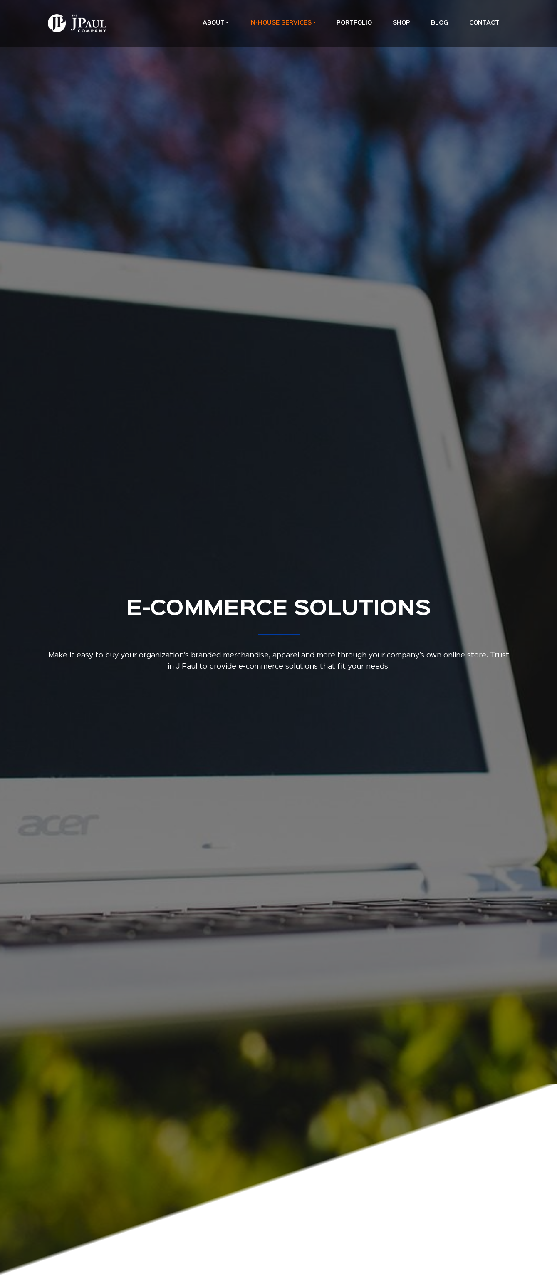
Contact (484, 22)
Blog (439, 22)
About (214, 22)
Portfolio (354, 22)
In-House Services (280, 22)
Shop (401, 22)
